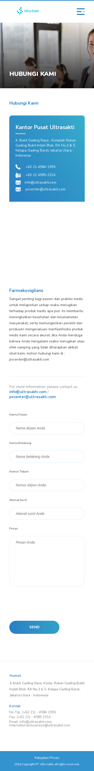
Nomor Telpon (19, 471)
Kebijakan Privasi (47, 758)
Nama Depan (18, 414)
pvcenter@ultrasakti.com (32, 396)
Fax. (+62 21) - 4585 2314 (30, 717)
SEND (34, 627)
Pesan (13, 528)
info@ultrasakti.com (28, 391)
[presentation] (47, 603)
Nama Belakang (20, 443)
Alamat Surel (18, 500)
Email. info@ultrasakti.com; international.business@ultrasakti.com (39, 723)
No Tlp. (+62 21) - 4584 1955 (32, 712)
